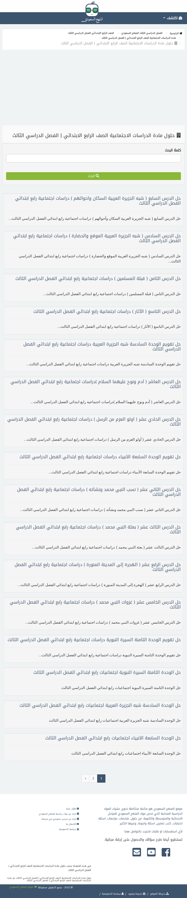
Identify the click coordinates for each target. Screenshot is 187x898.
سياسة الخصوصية (69, 829)
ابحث (93, 176)
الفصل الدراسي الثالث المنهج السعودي (141, 33)
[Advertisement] (93, 89)
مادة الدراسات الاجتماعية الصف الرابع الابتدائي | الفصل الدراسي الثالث (139, 38)
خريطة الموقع (159, 893)
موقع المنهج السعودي (23, 887)
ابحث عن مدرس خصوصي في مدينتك (60, 819)
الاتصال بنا (72, 824)
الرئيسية (176, 33)
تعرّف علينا (72, 809)
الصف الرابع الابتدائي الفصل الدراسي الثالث (91, 33)
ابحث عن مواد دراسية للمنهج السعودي (59, 814)
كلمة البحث (173, 150)
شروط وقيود (136, 893)
